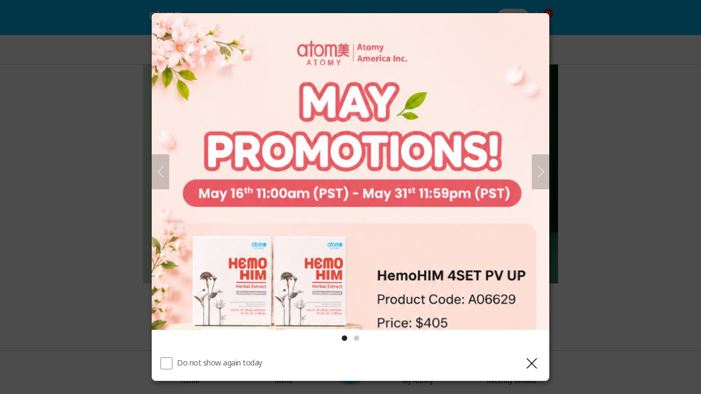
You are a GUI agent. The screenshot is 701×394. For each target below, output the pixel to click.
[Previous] (160, 171)
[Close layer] (532, 363)
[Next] (540, 171)
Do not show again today (219, 362)
